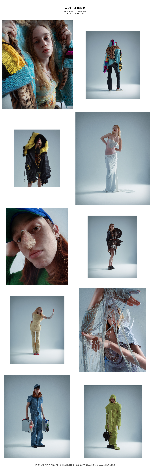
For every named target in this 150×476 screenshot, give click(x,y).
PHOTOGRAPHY (70, 11)
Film (69, 13)
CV (83, 13)
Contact (76, 13)
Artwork (82, 11)
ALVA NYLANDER (75, 8)
